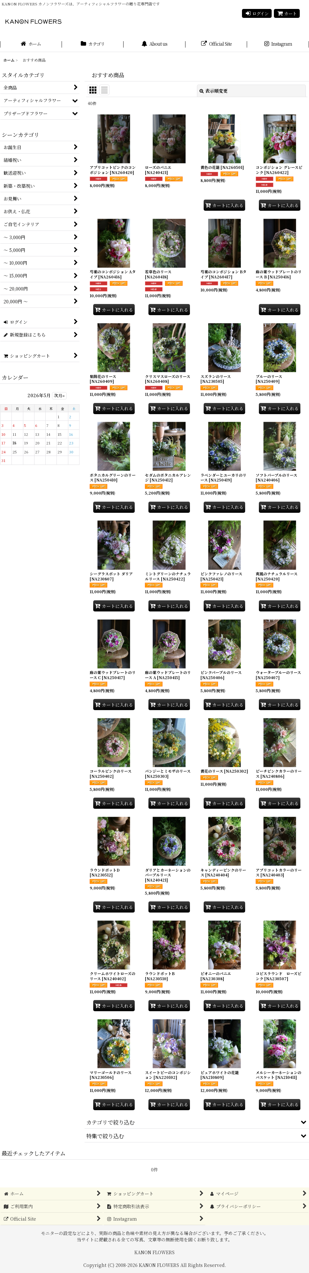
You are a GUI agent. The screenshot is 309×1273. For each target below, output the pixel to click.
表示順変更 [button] (214, 90)
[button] (197, 1122)
